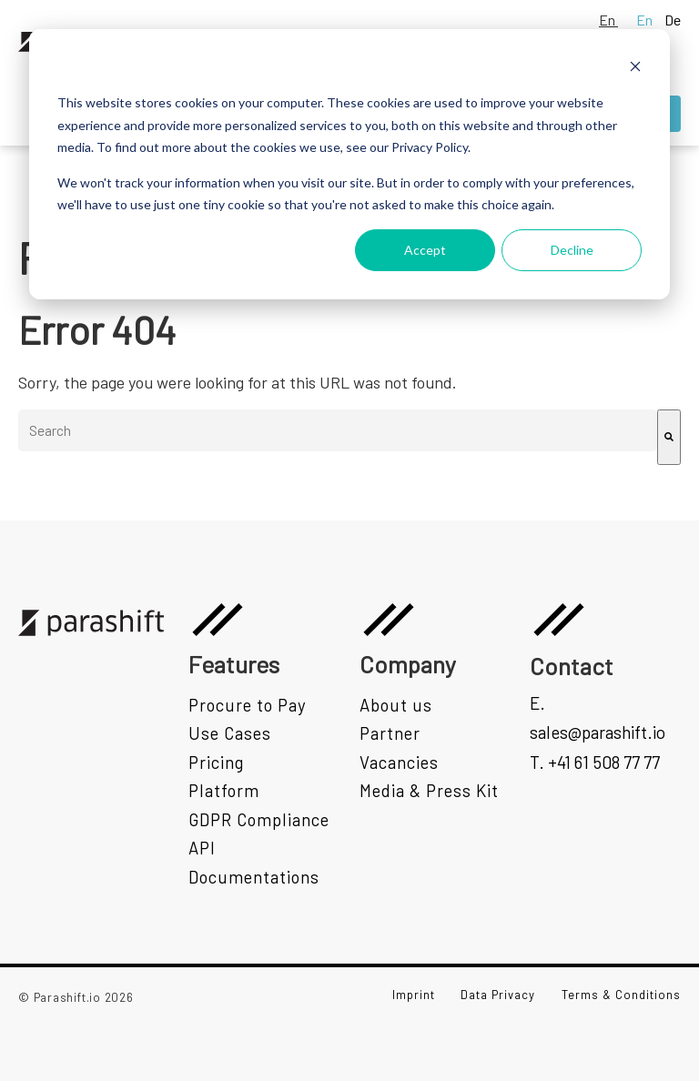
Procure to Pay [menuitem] (247, 704)
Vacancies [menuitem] (399, 762)
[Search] (669, 436)
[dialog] (349, 164)
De (672, 19)
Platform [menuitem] (223, 790)
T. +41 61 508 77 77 (595, 762)
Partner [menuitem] (390, 732)
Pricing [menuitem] (216, 762)
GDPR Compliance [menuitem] (258, 819)
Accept (425, 250)
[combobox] (337, 429)
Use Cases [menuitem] (229, 732)
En (608, 19)
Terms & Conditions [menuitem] (621, 994)
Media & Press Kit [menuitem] (429, 790)
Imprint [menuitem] (413, 994)
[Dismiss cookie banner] (635, 68)
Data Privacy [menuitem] (498, 994)
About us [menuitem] (396, 704)
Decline (572, 250)
